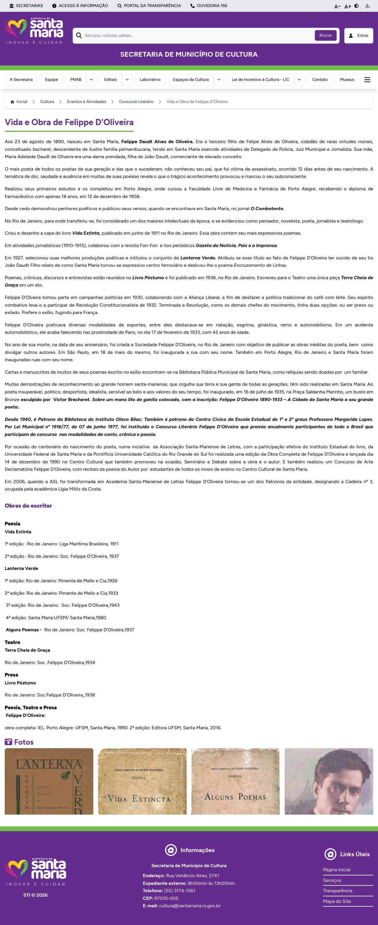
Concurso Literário (136, 101)
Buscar (326, 35)
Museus (347, 79)
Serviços (332, 880)
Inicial (19, 101)
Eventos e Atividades (86, 101)
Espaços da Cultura (191, 79)
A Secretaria (21, 79)
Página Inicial (336, 869)
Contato (320, 79)
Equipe (51, 79)
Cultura (47, 101)
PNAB (75, 79)
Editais (110, 79)
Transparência (337, 890)
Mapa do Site (337, 901)
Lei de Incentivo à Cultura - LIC (260, 79)
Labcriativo (150, 79)
